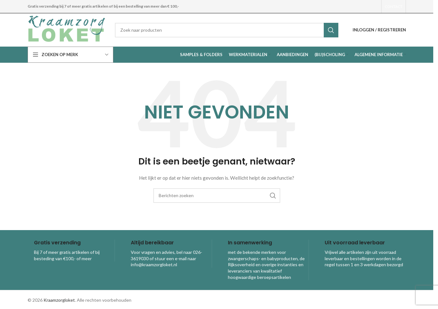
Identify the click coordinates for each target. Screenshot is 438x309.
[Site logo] (66, 29)
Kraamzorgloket (59, 300)
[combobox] (226, 30)
